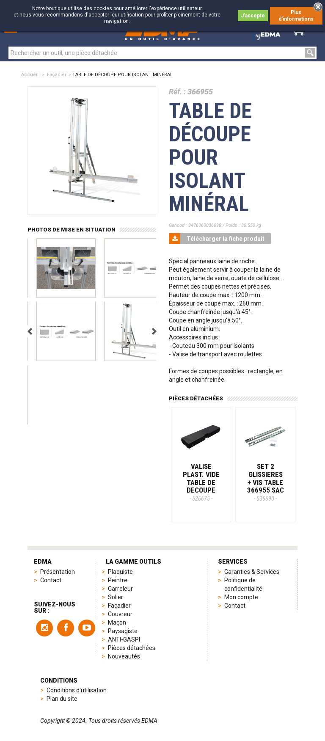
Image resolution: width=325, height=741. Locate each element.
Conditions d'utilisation (77, 690)
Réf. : (177, 91)
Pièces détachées (131, 648)
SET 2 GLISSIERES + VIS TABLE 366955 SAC (265, 482)
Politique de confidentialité (243, 584)
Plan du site (62, 698)
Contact (50, 580)
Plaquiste (120, 571)
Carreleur (120, 588)
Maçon (117, 622)
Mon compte (241, 597)
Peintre (117, 580)
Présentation (57, 571)
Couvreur (120, 614)
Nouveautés (124, 656)
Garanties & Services (251, 571)
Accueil (30, 74)
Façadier (56, 74)
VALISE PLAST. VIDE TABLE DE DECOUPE (201, 482)
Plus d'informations (296, 15)
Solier (115, 597)
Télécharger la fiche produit (216, 238)
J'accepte (253, 16)
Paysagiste (123, 631)
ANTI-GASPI (124, 639)
